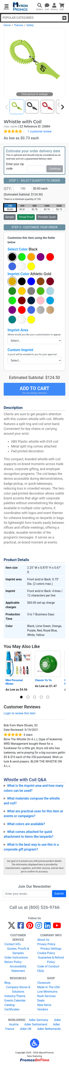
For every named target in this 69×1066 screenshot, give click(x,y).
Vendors (42, 1009)
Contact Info (12, 944)
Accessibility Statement (18, 969)
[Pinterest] (29, 927)
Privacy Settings (50, 948)
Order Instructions (16, 957)
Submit (59, 893)
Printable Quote (47, 216)
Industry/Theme (14, 996)
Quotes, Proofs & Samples (18, 951)
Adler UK (25, 1029)
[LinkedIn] (47, 927)
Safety (30, 25)
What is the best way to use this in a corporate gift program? (31, 847)
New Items (44, 1005)
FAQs (40, 971)
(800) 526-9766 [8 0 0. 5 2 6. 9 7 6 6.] (44, 907)
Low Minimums (47, 991)
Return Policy (13, 962)
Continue (55, 168)
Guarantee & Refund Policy (51, 960)
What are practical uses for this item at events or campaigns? (33, 813)
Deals (41, 1000)
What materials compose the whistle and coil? (32, 801)
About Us (43, 939)
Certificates (12, 1009)
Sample (9, 216)
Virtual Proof (26, 216)
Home (7, 25)
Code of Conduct (48, 966)
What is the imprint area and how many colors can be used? (33, 788)
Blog (7, 982)
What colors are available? (26, 824)
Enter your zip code (15, 166)
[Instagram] (38, 927)
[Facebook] (20, 927)
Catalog (9, 1005)
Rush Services (46, 996)
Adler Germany (38, 1020)
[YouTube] (57, 927)
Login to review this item (20, 713)
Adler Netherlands (49, 1029)
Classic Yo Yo (43, 680)
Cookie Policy (46, 953)
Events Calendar (15, 1000)
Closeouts (44, 982)
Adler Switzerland (35, 1024)
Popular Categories (34, 18)
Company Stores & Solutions (18, 989)
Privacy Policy (46, 944)
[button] (6, 7)
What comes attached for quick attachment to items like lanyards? (28, 834)
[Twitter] (11, 927)
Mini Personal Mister (14, 682)
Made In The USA (48, 987)
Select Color (23, 249)
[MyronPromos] (20, 6)
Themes (18, 25)
